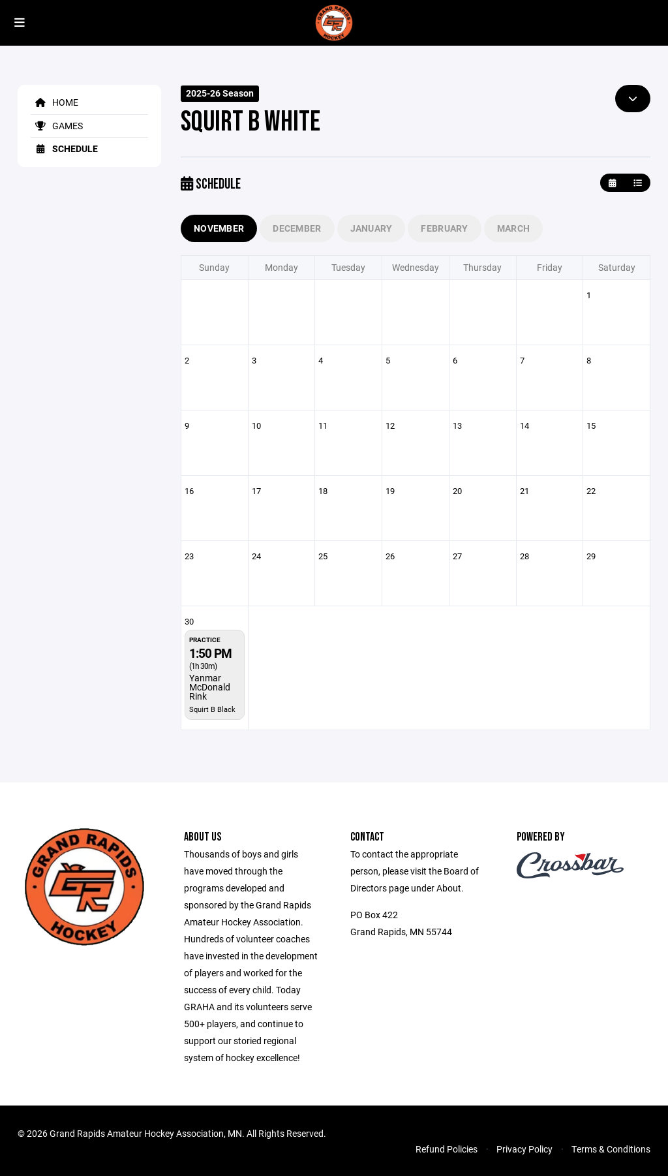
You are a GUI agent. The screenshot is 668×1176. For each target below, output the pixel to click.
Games (57, 125)
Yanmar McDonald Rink (209, 687)
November (219, 228)
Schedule (64, 148)
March (513, 228)
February (444, 228)
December (297, 228)
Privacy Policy (524, 1149)
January (371, 228)
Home (54, 102)
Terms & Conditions (610, 1149)
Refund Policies (447, 1149)
